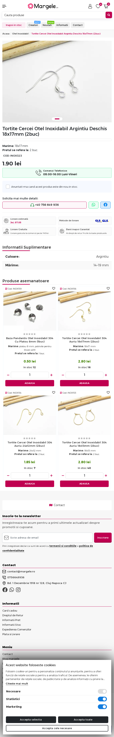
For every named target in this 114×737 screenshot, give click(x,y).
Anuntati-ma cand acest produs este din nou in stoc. (43, 186)
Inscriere (102, 537)
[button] (9, 6)
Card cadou (9, 610)
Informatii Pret (11, 620)
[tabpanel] (57, 82)
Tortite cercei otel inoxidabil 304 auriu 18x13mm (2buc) (84, 444)
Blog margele (10, 658)
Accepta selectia (31, 719)
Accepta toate (83, 719)
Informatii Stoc (11, 624)
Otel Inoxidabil (20, 33)
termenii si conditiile (62, 545)
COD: (6, 155)
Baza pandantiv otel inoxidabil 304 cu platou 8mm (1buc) (29, 340)
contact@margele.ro (18, 571)
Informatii (62, 25)
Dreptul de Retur (12, 615)
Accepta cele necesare (57, 728)
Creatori (33, 25)
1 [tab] (57, 118)
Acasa (5, 33)
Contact (77, 25)
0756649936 (13, 577)
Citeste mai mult (17, 683)
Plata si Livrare (11, 634)
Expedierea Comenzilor (16, 629)
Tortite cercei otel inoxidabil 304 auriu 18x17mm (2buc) (84, 340)
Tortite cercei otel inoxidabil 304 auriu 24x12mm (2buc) (29, 444)
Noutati (47, 25)
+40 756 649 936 (44, 205)
